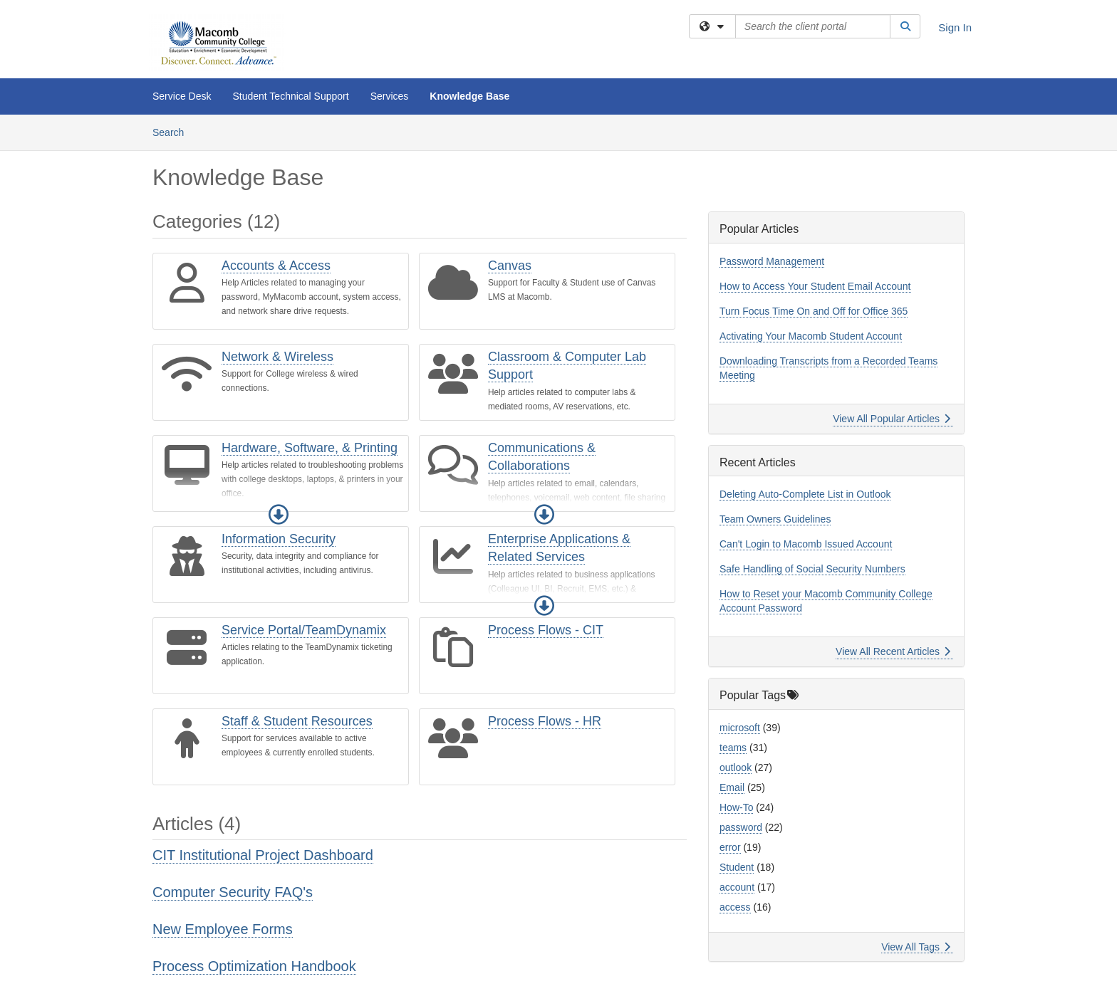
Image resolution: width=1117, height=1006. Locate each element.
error (730, 847)
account (736, 887)
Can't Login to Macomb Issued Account (805, 544)
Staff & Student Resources (297, 721)
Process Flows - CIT (545, 630)
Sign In (955, 27)
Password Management (771, 261)
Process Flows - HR (544, 721)
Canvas (509, 265)
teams (733, 747)
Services (389, 96)
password (740, 827)
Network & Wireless (277, 357)
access (735, 907)
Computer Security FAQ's (232, 892)
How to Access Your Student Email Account (815, 286)
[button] (278, 514)
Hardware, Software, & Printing (310, 448)
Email (731, 787)
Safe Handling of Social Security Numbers (812, 569)
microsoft (739, 727)
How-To (736, 807)
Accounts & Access (276, 265)
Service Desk (181, 96)
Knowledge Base (469, 96)
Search (173, 131)
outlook (735, 767)
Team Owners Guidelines (775, 519)
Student (736, 867)
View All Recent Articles (893, 651)
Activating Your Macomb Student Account (810, 336)
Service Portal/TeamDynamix (304, 630)
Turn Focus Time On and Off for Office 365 (813, 311)
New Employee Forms (222, 929)
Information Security (279, 539)
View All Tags (915, 947)
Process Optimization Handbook (254, 966)
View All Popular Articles (891, 418)
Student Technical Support (290, 96)
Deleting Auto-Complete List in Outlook (804, 494)
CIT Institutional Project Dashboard (262, 855)
